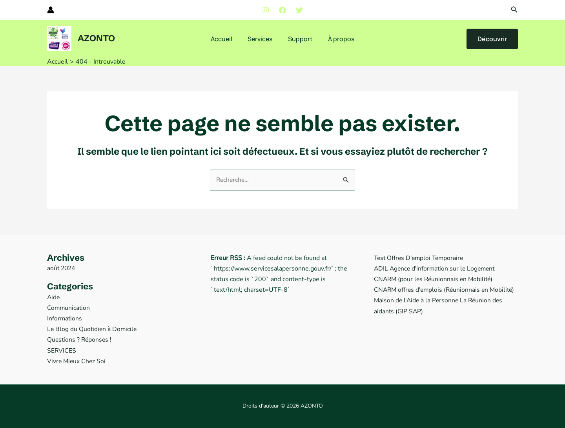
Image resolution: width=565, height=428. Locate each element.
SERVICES (62, 350)
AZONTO (96, 38)
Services (261, 39)
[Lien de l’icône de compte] (50, 9)
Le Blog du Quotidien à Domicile (93, 329)
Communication (69, 308)
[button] (514, 10)
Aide (53, 297)
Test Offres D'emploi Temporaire (420, 258)
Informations (65, 318)
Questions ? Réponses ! (80, 339)
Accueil (226, 39)
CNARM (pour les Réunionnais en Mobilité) (435, 279)
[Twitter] (299, 10)
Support (298, 39)
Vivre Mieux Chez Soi (77, 361)
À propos (337, 39)
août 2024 (62, 268)
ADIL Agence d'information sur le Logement (436, 268)
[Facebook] (282, 10)
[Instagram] (265, 10)
